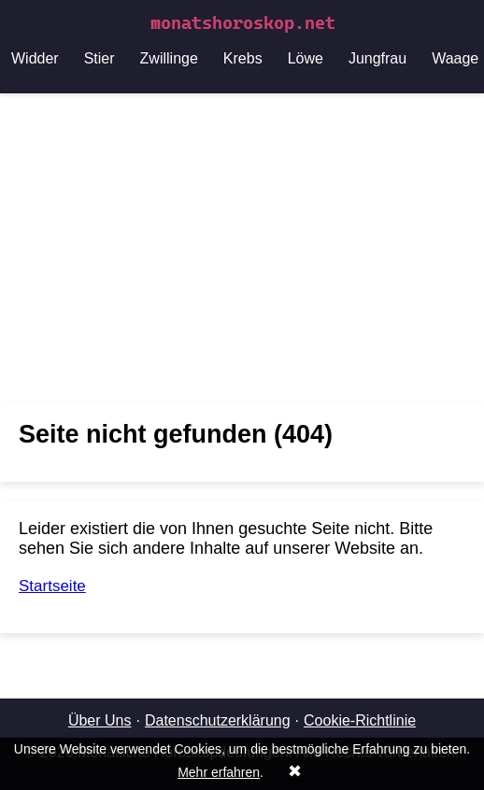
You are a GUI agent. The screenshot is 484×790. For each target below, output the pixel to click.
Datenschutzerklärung (218, 720)
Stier (99, 58)
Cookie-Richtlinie (360, 720)
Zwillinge (169, 58)
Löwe (305, 58)
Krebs (243, 58)
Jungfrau (377, 58)
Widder (35, 58)
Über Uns (100, 720)
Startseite (52, 586)
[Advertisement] (242, 247)
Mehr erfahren (219, 772)
